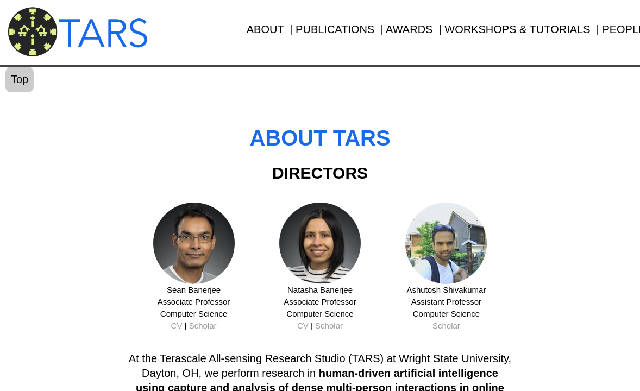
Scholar (203, 325)
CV (177, 325)
